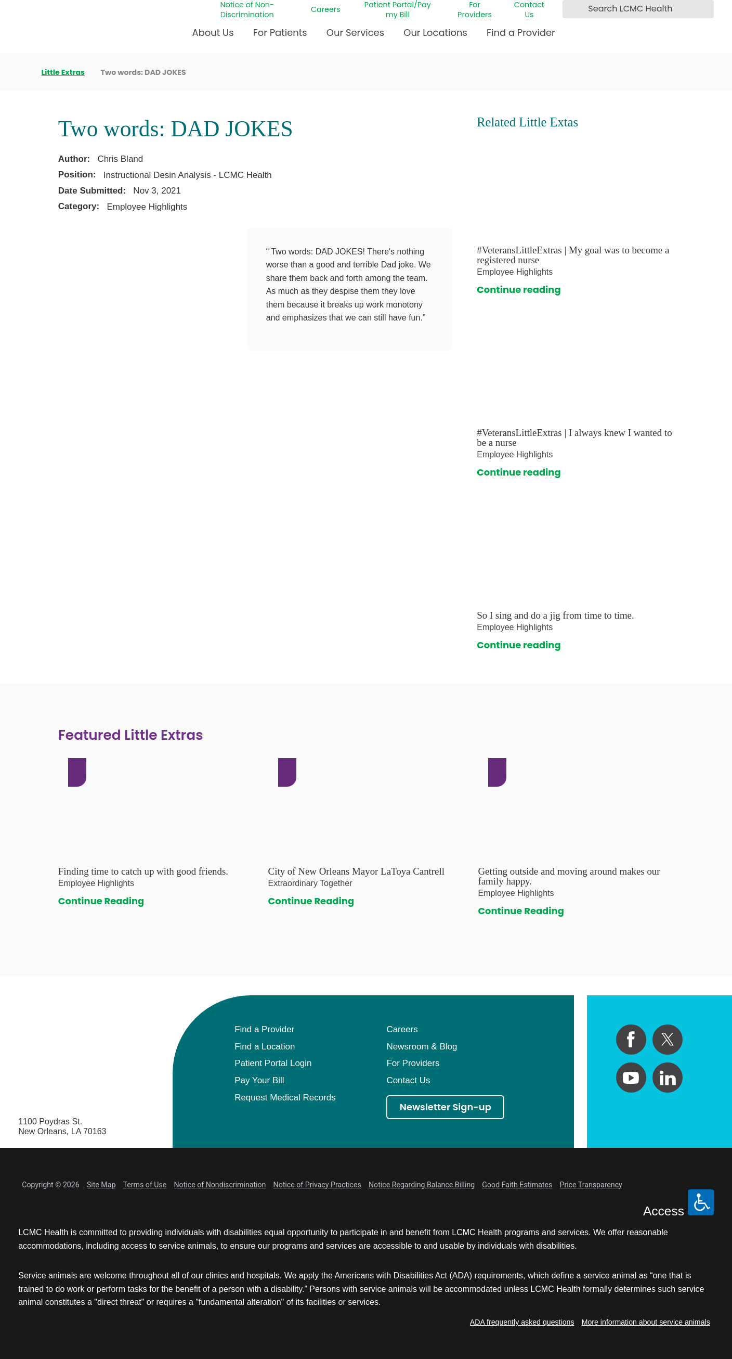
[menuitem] (213, 36)
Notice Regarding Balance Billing (422, 1185)
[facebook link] (631, 1039)
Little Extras (63, 72)
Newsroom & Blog (421, 1047)
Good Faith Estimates (517, 1185)
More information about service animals (646, 1322)
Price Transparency (590, 1185)
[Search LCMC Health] (573, 9)
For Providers (475, 9)
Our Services (355, 32)
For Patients (280, 32)
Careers (326, 10)
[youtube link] (631, 1077)
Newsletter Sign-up (445, 1106)
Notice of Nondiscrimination (220, 1185)
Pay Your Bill (259, 1080)
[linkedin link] (667, 1077)
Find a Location (264, 1047)
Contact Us (529, 9)
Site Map (101, 1185)
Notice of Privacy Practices (317, 1185)
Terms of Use (145, 1185)
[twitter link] (667, 1039)
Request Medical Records (285, 1097)
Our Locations (435, 32)
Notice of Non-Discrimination (247, 9)
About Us (213, 32)
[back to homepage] (21, 72)
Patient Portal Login (272, 1063)
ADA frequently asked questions (522, 1322)
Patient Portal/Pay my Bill (397, 9)
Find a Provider (521, 32)
